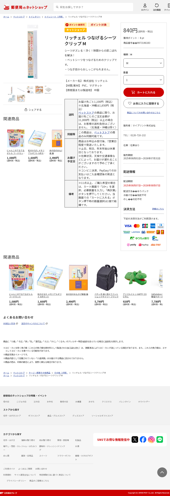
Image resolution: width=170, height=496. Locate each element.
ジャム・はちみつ (29, 446)
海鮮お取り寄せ (28, 440)
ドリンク (61, 446)
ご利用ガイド (9, 468)
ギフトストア (34, 415)
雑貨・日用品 (27, 455)
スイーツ (43, 455)
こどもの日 (21, 401)
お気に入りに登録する (146, 103)
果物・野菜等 (63, 440)
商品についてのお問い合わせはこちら (143, 112)
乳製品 (78, 440)
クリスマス (107, 401)
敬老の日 (64, 401)
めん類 (6, 455)
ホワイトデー (144, 401)
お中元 (50, 401)
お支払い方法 (9, 323)
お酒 (77, 446)
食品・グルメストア (56, 415)
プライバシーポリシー (16, 480)
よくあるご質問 (25, 468)
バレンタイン (125, 401)
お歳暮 (78, 401)
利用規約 (7, 474)
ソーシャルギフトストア (102, 415)
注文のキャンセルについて (33, 323)
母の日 (6, 401)
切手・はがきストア (12, 415)
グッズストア (78, 415)
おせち (91, 401)
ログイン (145, 9)
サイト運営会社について (25, 474)
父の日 (37, 401)
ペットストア (86, 112)
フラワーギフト (64, 455)
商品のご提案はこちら (39, 480)
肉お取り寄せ (45, 440)
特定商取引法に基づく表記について (55, 474)
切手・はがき (9, 440)
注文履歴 (157, 9)
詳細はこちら (158, 208)
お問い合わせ (41, 468)
